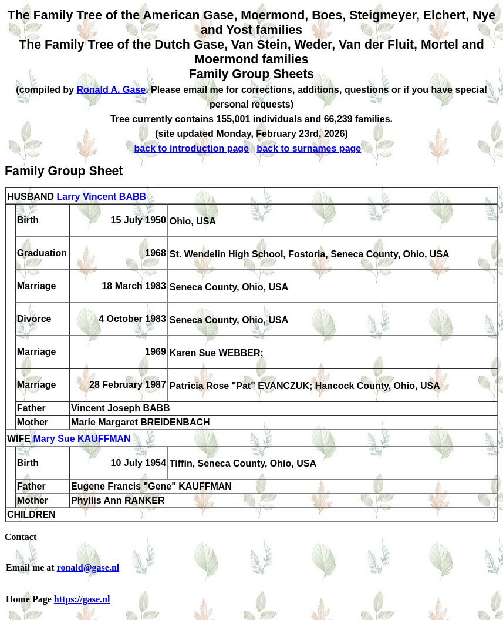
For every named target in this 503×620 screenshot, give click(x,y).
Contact (20, 537)
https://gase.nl (82, 599)
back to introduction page (191, 148)
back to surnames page (308, 148)
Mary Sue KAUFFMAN (81, 439)
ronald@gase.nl (88, 567)
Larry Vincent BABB (101, 197)
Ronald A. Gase (111, 90)
